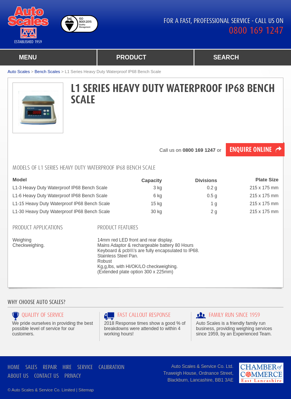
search (226, 57)
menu (28, 57)
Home (14, 367)
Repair (50, 367)
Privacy (72, 375)
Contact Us (46, 375)
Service (85, 367)
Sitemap (86, 390)
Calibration (111, 367)
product (131, 57)
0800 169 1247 (256, 30)
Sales (31, 367)
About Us (18, 375)
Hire (67, 367)
